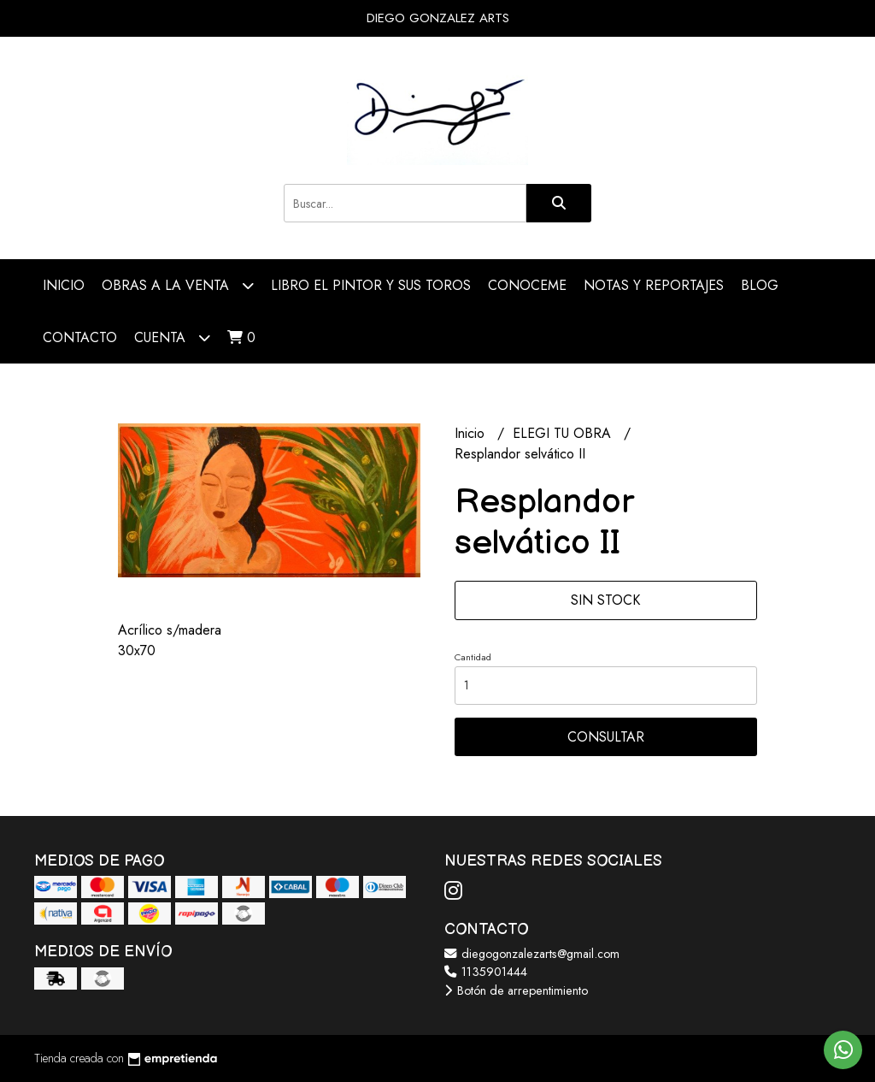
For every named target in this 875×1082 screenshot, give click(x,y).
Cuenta (172, 337)
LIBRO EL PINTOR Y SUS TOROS (371, 285)
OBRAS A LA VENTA (178, 285)
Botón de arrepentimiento (516, 990)
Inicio (64, 285)
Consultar (605, 737)
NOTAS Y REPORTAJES (654, 285)
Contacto (80, 337)
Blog (759, 285)
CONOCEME (527, 285)
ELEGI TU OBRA (564, 433)
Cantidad (473, 657)
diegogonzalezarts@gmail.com (532, 953)
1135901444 (485, 971)
